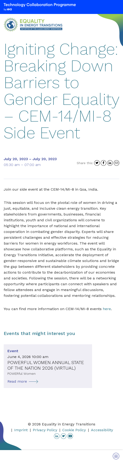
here (107, 309)
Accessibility (102, 430)
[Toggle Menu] (116, 456)
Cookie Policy (74, 430)
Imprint (21, 430)
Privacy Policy (45, 430)
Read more (17, 381)
